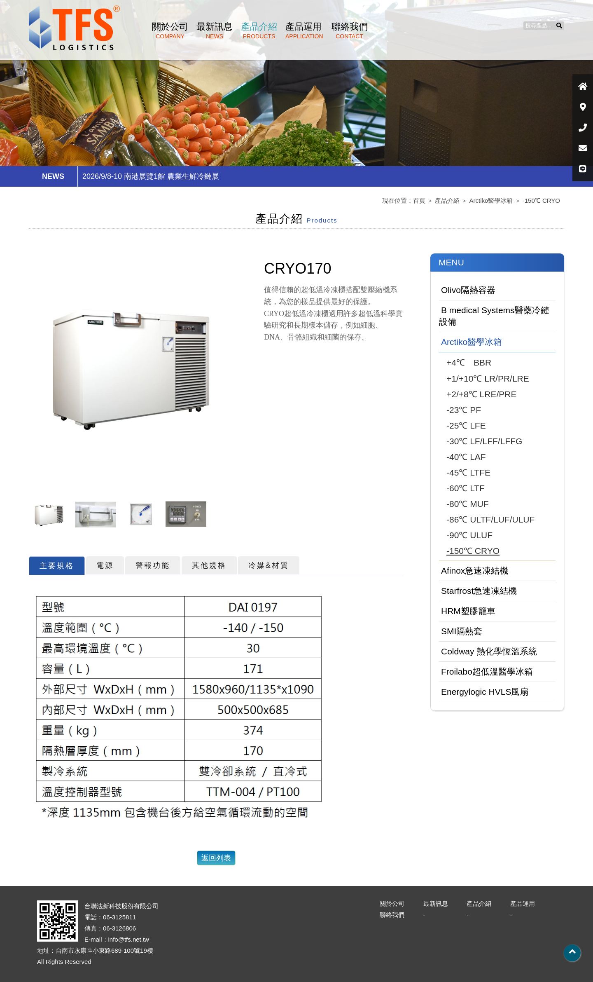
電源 (105, 565)
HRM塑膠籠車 (468, 611)
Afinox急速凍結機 (474, 570)
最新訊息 (214, 30)
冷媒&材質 (268, 565)
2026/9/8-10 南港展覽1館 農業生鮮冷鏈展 (150, 176)
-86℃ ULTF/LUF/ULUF (490, 519)
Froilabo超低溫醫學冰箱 (487, 671)
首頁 (419, 200)
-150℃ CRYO (541, 200)
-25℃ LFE (466, 425)
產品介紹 (259, 30)
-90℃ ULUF (469, 535)
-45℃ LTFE (468, 472)
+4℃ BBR (468, 362)
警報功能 (152, 565)
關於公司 (170, 30)
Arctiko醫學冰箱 (491, 200)
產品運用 (304, 30)
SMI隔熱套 (461, 631)
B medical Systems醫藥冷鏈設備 (494, 315)
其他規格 (209, 565)
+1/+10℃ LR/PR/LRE (487, 378)
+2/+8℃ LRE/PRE (481, 394)
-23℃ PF (463, 410)
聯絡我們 (350, 30)
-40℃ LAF (466, 457)
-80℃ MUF (467, 504)
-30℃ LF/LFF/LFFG (484, 441)
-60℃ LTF (465, 488)
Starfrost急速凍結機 (479, 590)
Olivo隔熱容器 (468, 290)
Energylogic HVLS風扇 (484, 691)
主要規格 (57, 566)
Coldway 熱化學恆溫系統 (489, 651)
